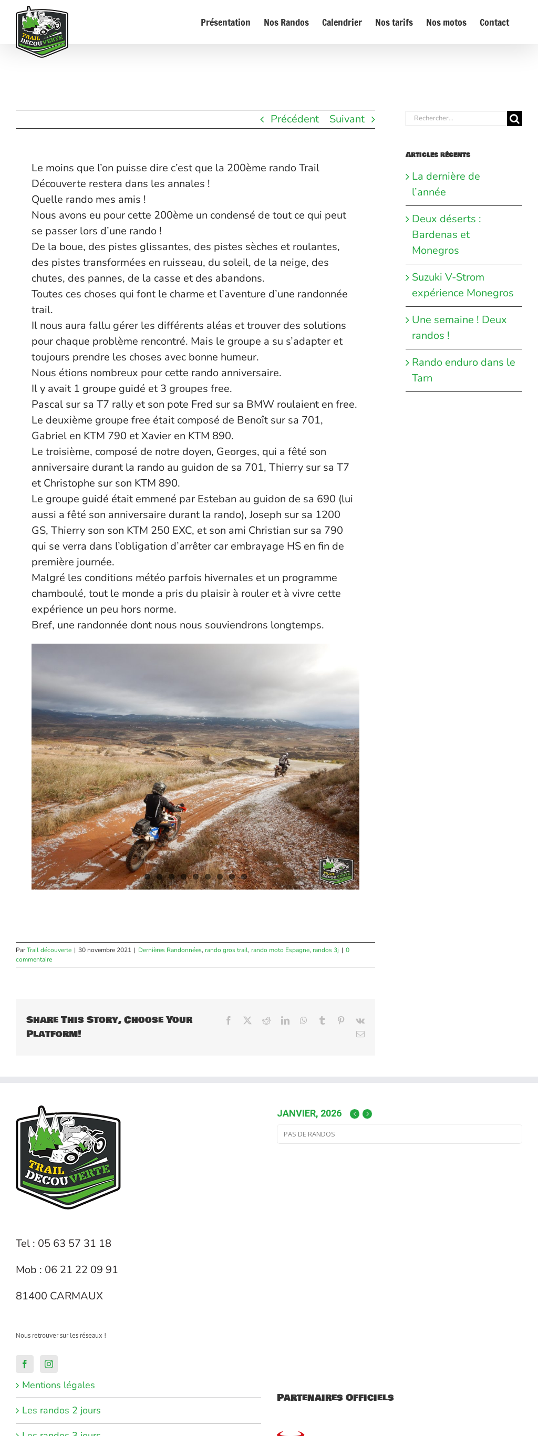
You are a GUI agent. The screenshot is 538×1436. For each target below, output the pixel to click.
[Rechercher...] (456, 118)
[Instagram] (49, 1364)
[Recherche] (514, 118)
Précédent (295, 119)
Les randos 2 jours (61, 1410)
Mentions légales (58, 1385)
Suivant (347, 119)
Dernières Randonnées (170, 950)
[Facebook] (25, 1364)
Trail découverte (49, 950)
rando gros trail (226, 950)
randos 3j (326, 950)
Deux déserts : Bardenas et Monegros (446, 234)
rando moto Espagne (280, 950)
